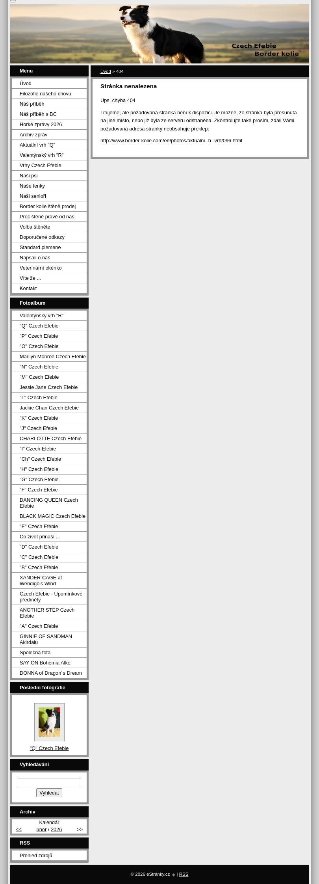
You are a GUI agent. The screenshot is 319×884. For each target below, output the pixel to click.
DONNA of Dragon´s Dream (51, 673)
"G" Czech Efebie (39, 479)
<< (19, 829)
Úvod (105, 71)
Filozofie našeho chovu (45, 94)
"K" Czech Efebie (39, 418)
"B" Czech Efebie (39, 567)
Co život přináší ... (40, 537)
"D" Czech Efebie (39, 547)
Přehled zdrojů (36, 855)
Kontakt (28, 288)
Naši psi (29, 176)
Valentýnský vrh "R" (41, 155)
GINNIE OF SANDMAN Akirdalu (46, 639)
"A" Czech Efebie (39, 626)
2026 (56, 829)
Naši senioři (33, 196)
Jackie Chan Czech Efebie (49, 408)
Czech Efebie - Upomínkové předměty (51, 597)
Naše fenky (32, 186)
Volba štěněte (35, 227)
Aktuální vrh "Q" (37, 145)
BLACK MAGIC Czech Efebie (52, 516)
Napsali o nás (35, 258)
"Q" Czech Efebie (39, 326)
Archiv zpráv (33, 135)
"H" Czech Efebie (39, 469)
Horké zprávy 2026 (41, 124)
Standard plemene (40, 247)
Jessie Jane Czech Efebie (49, 387)
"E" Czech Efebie (39, 526)
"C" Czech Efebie (39, 557)
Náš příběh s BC (38, 114)
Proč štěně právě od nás (47, 217)
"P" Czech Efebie (39, 336)
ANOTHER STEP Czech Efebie (47, 613)
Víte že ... (30, 278)
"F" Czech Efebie (39, 490)
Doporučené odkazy (42, 237)
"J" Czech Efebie (38, 428)
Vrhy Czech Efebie (40, 165)
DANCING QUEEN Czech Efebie (49, 503)
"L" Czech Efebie (38, 397)
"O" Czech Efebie (39, 346)
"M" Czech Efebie (39, 377)
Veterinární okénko (41, 268)
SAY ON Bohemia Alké (45, 663)
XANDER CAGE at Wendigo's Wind (41, 580)
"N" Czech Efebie (39, 367)
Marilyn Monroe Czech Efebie (53, 356)
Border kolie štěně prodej (48, 206)
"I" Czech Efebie (38, 449)
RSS (184, 874)
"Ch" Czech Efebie (40, 459)
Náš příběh (32, 104)
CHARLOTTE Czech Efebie (51, 438)
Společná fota (35, 652)
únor (42, 829)
